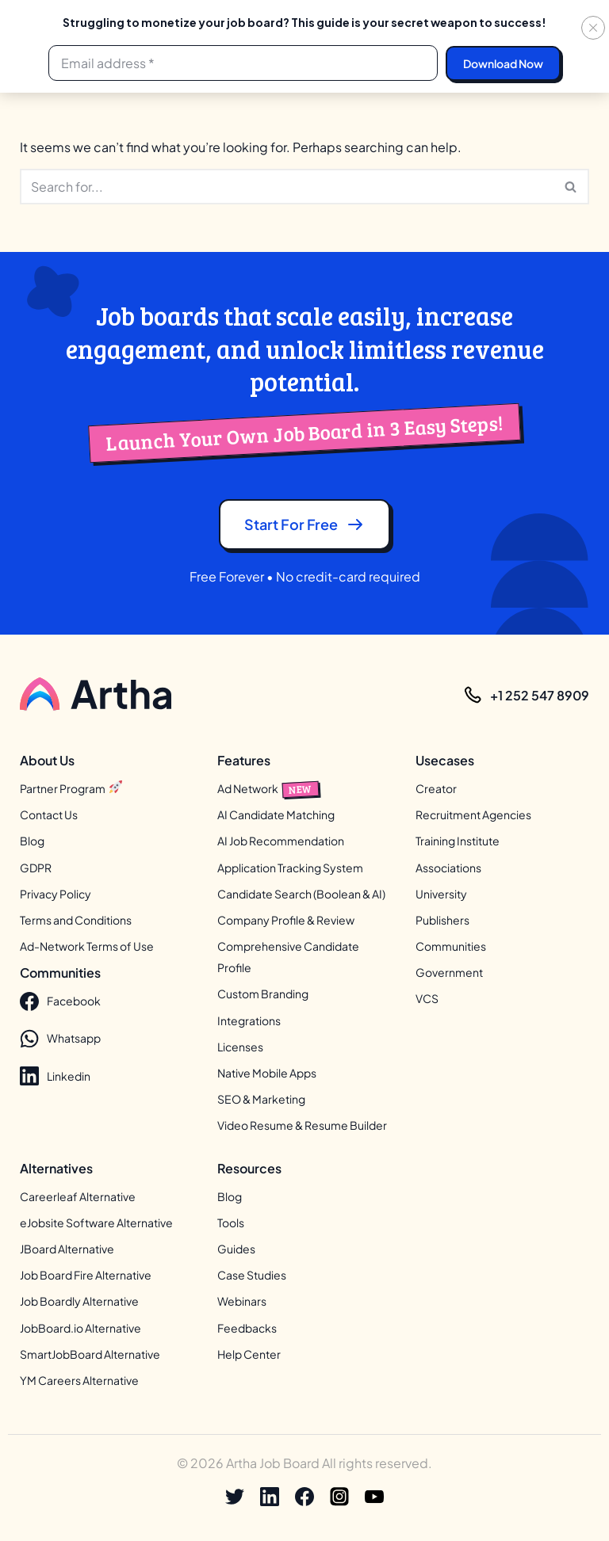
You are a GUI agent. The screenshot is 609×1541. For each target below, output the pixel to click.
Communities (451, 946)
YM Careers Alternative (79, 1380)
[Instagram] (339, 1496)
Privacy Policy (55, 894)
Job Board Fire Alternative (85, 1275)
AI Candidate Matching (276, 814)
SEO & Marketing (261, 1099)
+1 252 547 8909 (539, 695)
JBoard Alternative (67, 1249)
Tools (230, 1222)
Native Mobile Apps (266, 1073)
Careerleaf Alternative (78, 1196)
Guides (236, 1249)
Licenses (240, 1046)
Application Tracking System (290, 867)
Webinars (241, 1301)
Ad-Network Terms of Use (87, 946)
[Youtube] (374, 1496)
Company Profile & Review (285, 920)
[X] (234, 1496)
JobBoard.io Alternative (80, 1328)
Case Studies (251, 1275)
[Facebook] (304, 1496)
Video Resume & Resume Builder (302, 1125)
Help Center (249, 1354)
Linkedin (55, 1075)
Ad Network (268, 788)
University (441, 894)
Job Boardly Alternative (79, 1301)
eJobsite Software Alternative (96, 1222)
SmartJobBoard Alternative (90, 1354)
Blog (32, 840)
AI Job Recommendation (280, 840)
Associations (448, 867)
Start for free (304, 524)
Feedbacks (247, 1328)
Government (449, 972)
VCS (427, 998)
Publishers (442, 920)
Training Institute (458, 840)
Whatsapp (60, 1038)
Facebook (60, 1001)
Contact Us (49, 814)
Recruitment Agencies (473, 814)
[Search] (286, 186)
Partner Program (71, 788)
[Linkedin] (269, 1496)
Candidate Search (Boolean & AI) (301, 894)
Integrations (249, 1020)
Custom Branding (262, 993)
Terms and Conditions (76, 920)
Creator (436, 788)
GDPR (36, 867)
